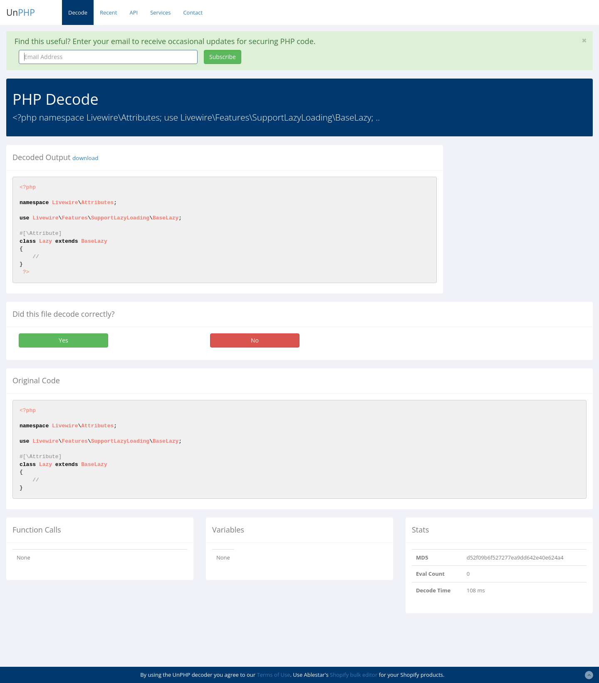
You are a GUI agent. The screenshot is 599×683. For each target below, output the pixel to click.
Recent (108, 12)
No (255, 340)
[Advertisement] (525, 203)
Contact (193, 12)
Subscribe (222, 57)
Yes (63, 340)
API (133, 12)
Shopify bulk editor (353, 674)
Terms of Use (273, 674)
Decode (77, 12)
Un (20, 12)
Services (160, 12)
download (85, 158)
